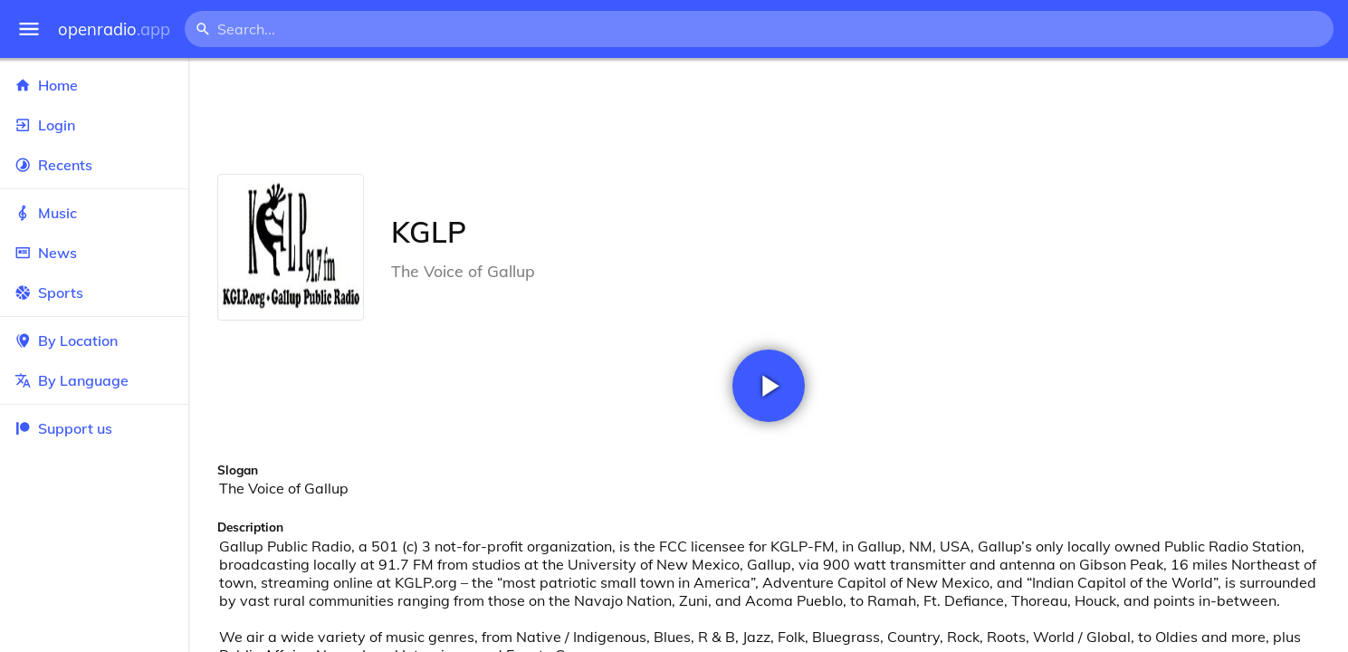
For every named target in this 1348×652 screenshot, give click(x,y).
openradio (114, 29)
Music (94, 213)
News (94, 253)
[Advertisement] (768, 116)
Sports (94, 292)
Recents (94, 165)
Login (94, 125)
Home (94, 85)
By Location (94, 340)
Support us (63, 428)
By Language (94, 380)
